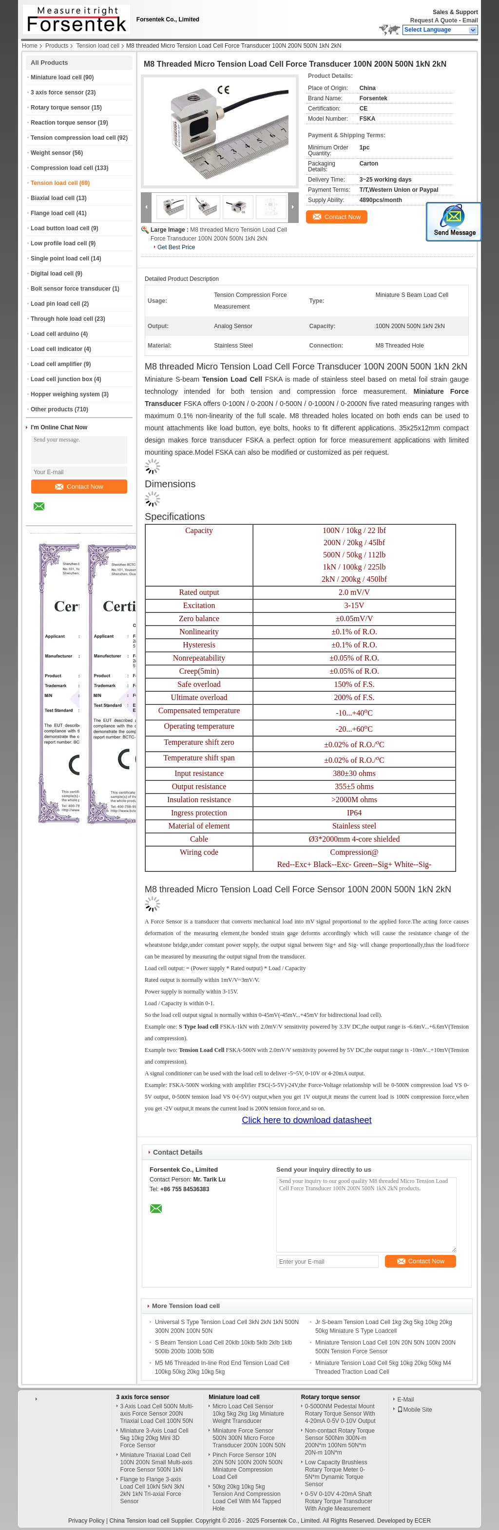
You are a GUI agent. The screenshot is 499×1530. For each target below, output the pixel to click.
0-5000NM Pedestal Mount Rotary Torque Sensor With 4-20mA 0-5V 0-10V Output (340, 1413)
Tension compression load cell (73, 137)
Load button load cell (60, 228)
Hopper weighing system (65, 394)
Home (30, 45)
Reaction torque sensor (63, 122)
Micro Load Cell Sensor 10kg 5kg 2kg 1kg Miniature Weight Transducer (248, 1413)
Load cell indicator (56, 349)
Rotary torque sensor (60, 107)
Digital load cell (52, 273)
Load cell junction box (62, 379)
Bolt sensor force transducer (71, 288)
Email (470, 20)
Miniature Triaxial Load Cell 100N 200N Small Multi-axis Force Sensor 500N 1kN (156, 1462)
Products (56, 45)
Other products (52, 409)
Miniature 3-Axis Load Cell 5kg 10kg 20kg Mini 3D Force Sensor (154, 1438)
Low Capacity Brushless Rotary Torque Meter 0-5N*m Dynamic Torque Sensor (336, 1473)
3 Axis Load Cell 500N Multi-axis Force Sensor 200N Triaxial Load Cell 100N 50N (157, 1413)
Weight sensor (51, 152)
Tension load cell (97, 45)
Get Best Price (176, 247)
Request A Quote (433, 20)
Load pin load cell (55, 303)
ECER (423, 1520)
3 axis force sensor (57, 92)
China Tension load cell (139, 1520)
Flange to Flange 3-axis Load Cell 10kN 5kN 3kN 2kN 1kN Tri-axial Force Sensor (152, 1490)
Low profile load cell (59, 243)
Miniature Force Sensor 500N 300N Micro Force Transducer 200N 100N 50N (249, 1438)
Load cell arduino (55, 334)
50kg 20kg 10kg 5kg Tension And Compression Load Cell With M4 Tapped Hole (246, 1497)
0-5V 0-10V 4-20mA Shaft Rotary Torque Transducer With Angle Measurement (339, 1501)
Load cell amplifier (56, 364)
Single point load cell (60, 258)
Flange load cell (53, 213)
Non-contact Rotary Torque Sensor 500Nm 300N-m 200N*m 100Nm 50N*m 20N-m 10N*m (340, 1441)
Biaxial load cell (53, 198)
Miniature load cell (56, 77)
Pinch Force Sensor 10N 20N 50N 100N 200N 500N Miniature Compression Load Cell (247, 1466)
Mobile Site (414, 1409)
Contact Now (79, 486)
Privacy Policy (86, 1520)
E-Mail (405, 1399)
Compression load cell (62, 168)
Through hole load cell (62, 318)
